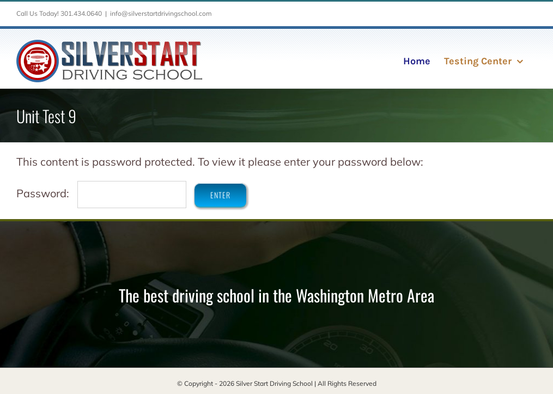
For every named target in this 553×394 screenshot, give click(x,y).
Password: (101, 193)
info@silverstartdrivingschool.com (161, 13)
